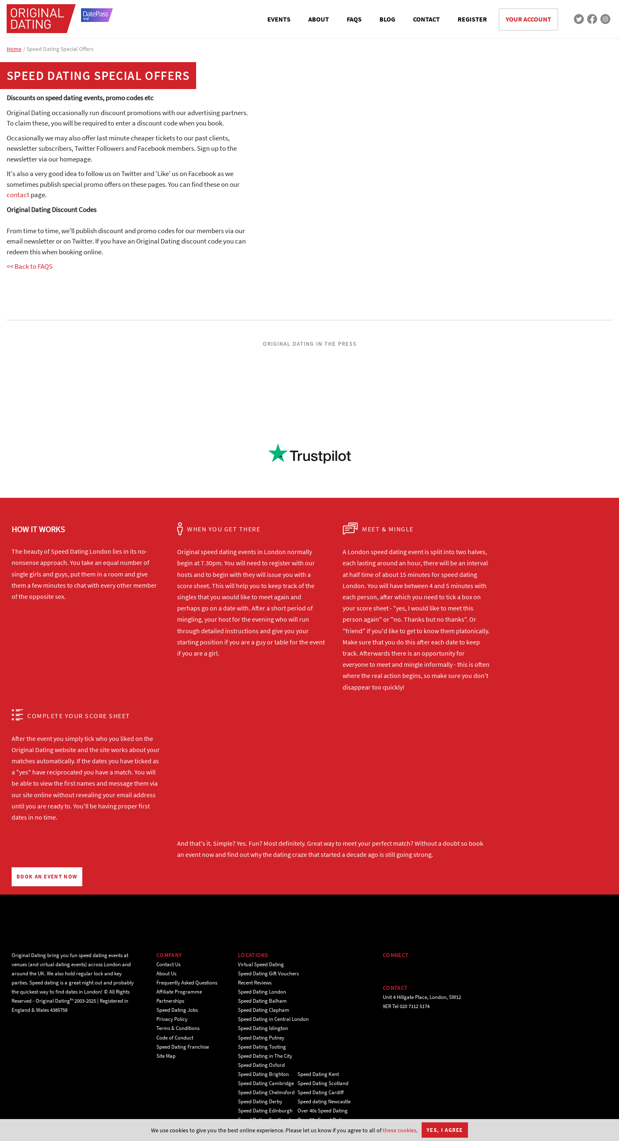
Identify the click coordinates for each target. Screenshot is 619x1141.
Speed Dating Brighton (263, 1074)
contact (18, 194)
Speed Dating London (262, 991)
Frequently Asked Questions (186, 982)
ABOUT (318, 19)
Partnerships (170, 1000)
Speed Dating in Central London (273, 1019)
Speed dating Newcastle (324, 1101)
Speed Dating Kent (318, 1074)
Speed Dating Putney (261, 1037)
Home (14, 49)
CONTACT (426, 19)
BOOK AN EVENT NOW (47, 876)
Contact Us (168, 964)
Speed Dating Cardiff (321, 1092)
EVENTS (278, 19)
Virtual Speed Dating (261, 964)
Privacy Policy (171, 1019)
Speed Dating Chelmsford (266, 1092)
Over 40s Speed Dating (323, 1110)
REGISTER (472, 19)
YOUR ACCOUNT (528, 19)
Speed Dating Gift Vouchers (268, 973)
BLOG (387, 19)
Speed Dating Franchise (182, 1046)
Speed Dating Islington (263, 1028)
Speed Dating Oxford (261, 1065)
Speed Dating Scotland (323, 1083)
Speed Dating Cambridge (266, 1083)
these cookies (399, 1130)
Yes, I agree (445, 1130)
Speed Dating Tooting (262, 1046)
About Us (166, 973)
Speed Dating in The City (265, 1055)
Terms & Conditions (177, 1028)
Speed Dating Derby (260, 1101)
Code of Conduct (174, 1037)
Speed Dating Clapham (263, 1009)
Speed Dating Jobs (177, 1009)
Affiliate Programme (179, 991)
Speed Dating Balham (262, 1000)
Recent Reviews (254, 982)
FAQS (354, 19)
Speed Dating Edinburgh (265, 1110)
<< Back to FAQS (30, 266)
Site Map (165, 1055)
